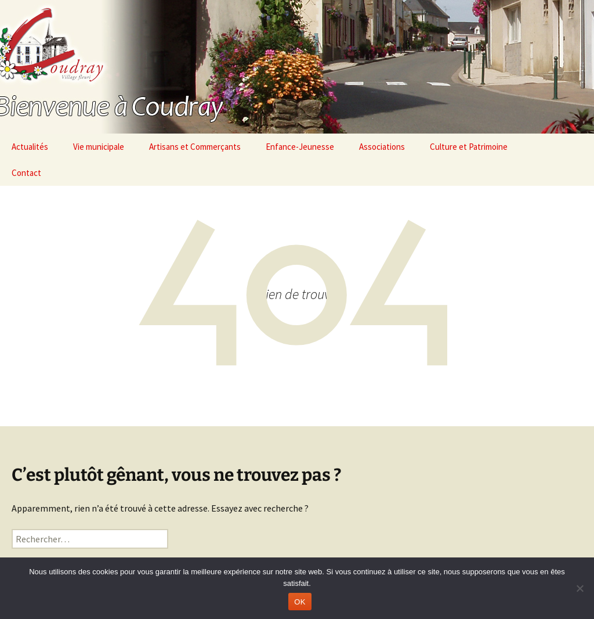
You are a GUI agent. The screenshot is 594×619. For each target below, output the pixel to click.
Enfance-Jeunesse (300, 146)
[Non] (579, 588)
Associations (382, 146)
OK (299, 602)
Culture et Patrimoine (469, 146)
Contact (26, 172)
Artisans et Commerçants (195, 146)
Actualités (30, 146)
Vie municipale (98, 146)
